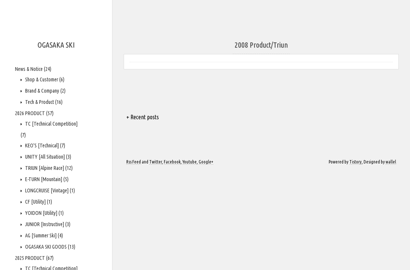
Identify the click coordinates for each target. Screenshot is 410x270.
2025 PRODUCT (34, 258)
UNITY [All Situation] (47, 157)
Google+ (206, 161)
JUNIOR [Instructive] (47, 224)
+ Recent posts (142, 117)
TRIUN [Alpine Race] (48, 168)
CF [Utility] (38, 202)
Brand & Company (45, 91)
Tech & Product (43, 102)
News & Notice (33, 69)
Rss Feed (133, 161)
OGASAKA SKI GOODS (49, 247)
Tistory (355, 161)
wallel (391, 161)
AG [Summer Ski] (43, 235)
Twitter (155, 161)
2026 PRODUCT (34, 113)
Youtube (190, 161)
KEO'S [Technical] (44, 145)
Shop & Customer (44, 79)
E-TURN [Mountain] (46, 179)
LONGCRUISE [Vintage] (49, 191)
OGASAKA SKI (56, 44)
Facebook (172, 161)
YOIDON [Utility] (44, 213)
